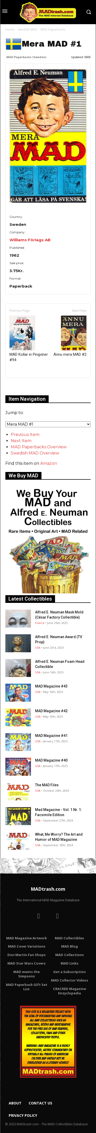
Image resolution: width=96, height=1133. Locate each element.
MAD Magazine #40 (51, 760)
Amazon (48, 463)
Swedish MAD (27, 29)
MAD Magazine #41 (51, 736)
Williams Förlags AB (29, 239)
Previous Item (25, 434)
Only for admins (23, 386)
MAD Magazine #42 (51, 711)
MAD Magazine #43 (51, 686)
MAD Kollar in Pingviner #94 (28, 339)
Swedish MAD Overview (35, 453)
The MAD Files (47, 785)
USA (37, 647)
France (40, 623)
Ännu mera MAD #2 (70, 336)
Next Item (21, 440)
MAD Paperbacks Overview (39, 446)
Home (9, 29)
